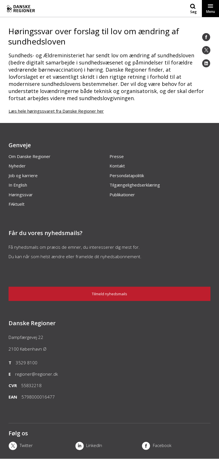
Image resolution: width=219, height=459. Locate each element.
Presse (117, 156)
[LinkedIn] (206, 63)
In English (18, 185)
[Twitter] (206, 50)
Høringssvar (21, 194)
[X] (42, 446)
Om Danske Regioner (29, 156)
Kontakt (117, 166)
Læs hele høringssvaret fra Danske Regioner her (56, 111)
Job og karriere (23, 175)
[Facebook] (206, 37)
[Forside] (61, 8)
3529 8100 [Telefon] (26, 362)
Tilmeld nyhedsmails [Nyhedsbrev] (109, 293)
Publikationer (122, 194)
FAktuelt (17, 204)
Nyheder (17, 166)
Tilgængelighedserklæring (135, 185)
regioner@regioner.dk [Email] (36, 374)
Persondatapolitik (127, 175)
